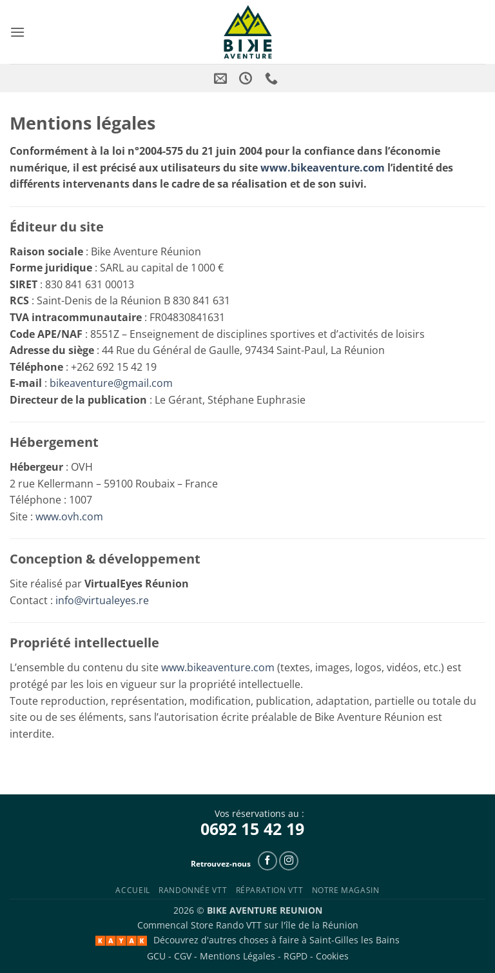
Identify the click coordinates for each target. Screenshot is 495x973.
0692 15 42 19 (252, 829)
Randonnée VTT (193, 890)
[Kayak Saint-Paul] (121, 940)
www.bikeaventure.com (322, 168)
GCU (156, 956)
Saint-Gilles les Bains (354, 940)
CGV (182, 956)
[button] (17, 32)
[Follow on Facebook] (267, 860)
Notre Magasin (346, 890)
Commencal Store (175, 925)
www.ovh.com (69, 516)
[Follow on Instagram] (288, 860)
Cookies (332, 956)
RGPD (295, 956)
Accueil (132, 890)
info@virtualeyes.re (102, 600)
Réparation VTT (270, 890)
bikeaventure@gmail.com (111, 383)
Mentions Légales (237, 956)
